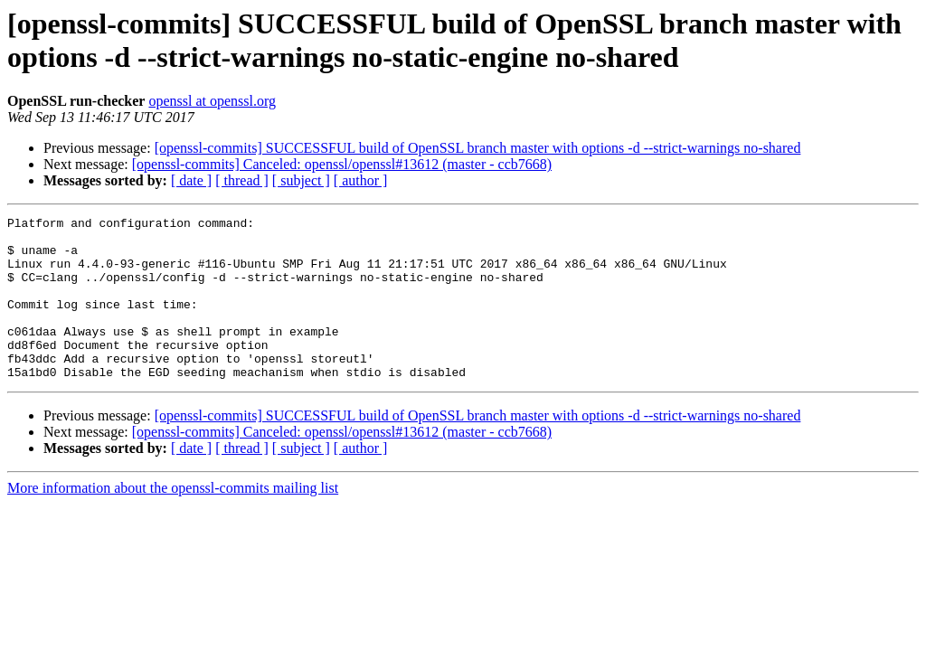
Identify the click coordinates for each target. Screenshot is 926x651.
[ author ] (361, 180)
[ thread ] (242, 180)
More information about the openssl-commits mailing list (172, 520)
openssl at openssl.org (212, 100)
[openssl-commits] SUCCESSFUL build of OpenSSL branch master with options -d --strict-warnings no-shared (478, 148)
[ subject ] (301, 180)
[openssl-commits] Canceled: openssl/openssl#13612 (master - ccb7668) (342, 164)
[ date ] (191, 180)
